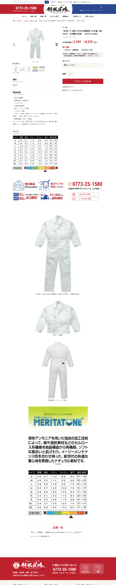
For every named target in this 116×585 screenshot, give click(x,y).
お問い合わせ (89, 16)
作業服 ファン (76, 2)
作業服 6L (60, 2)
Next (57, 44)
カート (100, 10)
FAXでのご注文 (85, 194)
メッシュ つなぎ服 (67, 2)
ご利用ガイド (76, 16)
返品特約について (68, 86)
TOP (14, 20)
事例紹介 (65, 16)
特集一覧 (43, 16)
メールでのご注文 (84, 199)
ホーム (24, 16)
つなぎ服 (25, 20)
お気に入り (82, 10)
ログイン (88, 10)
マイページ (94, 10)
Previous (14, 44)
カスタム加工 (54, 16)
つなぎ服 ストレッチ (85, 2)
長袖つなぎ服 (33, 20)
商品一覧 (33, 16)
